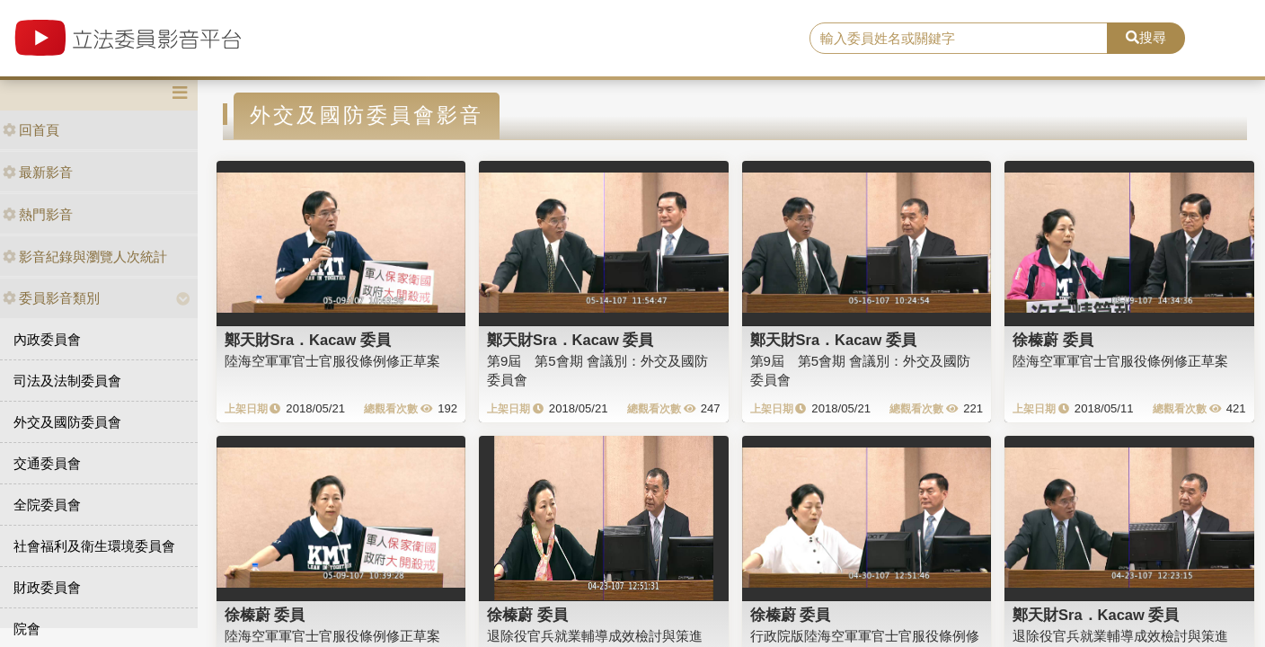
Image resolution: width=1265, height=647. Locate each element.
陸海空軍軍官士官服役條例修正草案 (332, 360)
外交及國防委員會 (67, 422)
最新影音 (38, 172)
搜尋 (1146, 37)
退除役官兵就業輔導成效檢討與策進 (595, 635)
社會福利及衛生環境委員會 (94, 546)
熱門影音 (38, 214)
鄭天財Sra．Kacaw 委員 (308, 340)
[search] (958, 38)
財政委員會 (47, 587)
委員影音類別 (51, 298)
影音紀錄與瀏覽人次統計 (85, 256)
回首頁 (31, 129)
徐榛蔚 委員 (1053, 340)
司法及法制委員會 (67, 380)
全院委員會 (47, 504)
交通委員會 (47, 463)
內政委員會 (47, 339)
